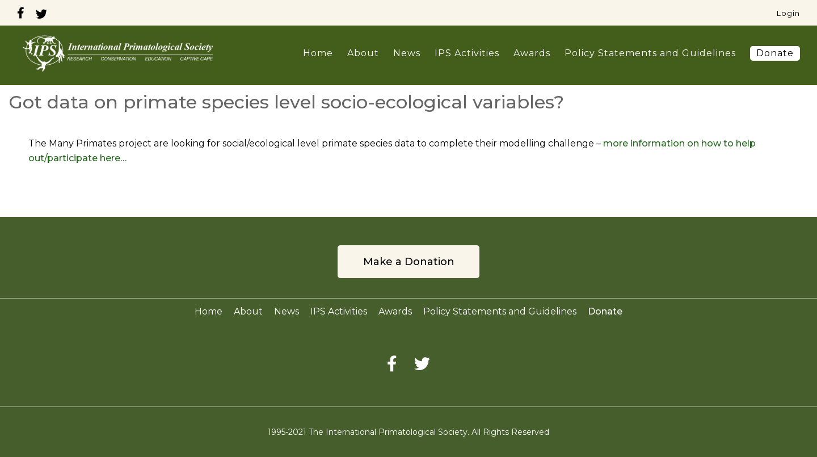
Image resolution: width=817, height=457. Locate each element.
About (363, 53)
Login (788, 13)
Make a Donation (408, 261)
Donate (775, 53)
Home (318, 53)
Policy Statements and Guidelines (650, 53)
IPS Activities (467, 53)
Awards (531, 53)
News (406, 53)
